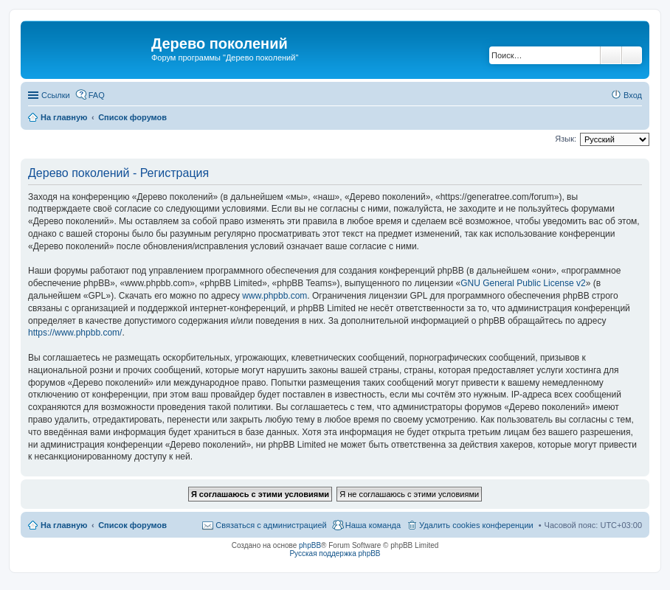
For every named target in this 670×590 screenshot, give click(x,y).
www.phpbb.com (274, 296)
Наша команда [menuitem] (373, 525)
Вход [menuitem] (633, 95)
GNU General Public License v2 (522, 283)
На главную (64, 525)
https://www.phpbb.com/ (75, 332)
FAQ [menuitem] (97, 95)
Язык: (565, 138)
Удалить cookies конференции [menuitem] (476, 525)
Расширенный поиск (632, 55)
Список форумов (132, 525)
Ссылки (55, 95)
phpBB (310, 545)
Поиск (611, 55)
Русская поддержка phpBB (334, 553)
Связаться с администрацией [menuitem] (270, 525)
